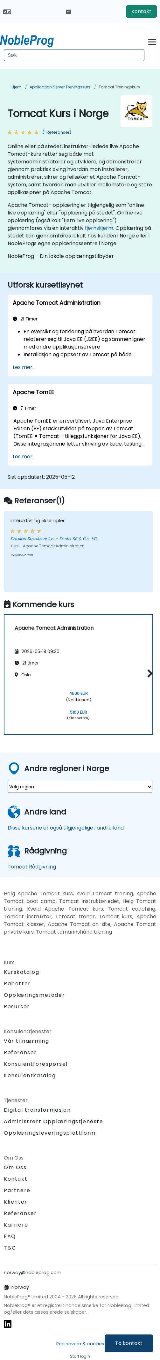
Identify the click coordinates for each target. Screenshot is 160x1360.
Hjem (16, 87)
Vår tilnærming (26, 1041)
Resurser (17, 1006)
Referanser (20, 1052)
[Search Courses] (74, 55)
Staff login (80, 1356)
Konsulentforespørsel (36, 1064)
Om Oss (15, 1167)
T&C (10, 1247)
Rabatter (17, 983)
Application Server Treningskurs (60, 87)
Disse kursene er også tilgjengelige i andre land (66, 827)
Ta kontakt (129, 1343)
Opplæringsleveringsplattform (50, 1133)
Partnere (17, 1190)
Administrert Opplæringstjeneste (53, 1121)
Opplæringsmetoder (34, 995)
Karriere (16, 1225)
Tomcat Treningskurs (119, 87)
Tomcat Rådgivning (32, 866)
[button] (148, 673)
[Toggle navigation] (152, 41)
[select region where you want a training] (80, 787)
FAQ (10, 1236)
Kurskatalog (21, 972)
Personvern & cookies (80, 1344)
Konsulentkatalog (30, 1075)
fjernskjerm (99, 228)
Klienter (15, 1202)
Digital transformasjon (37, 1110)
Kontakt (141, 11)
